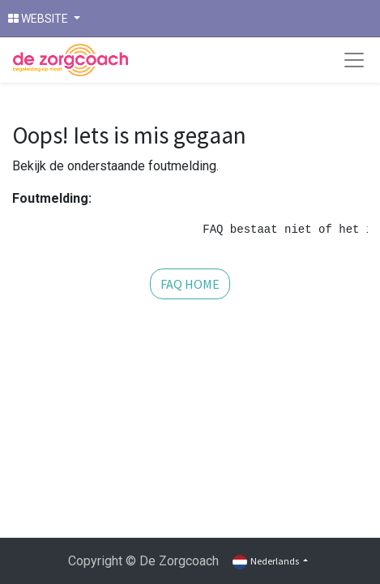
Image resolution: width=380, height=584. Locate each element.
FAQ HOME (190, 284)
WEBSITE (39, 18)
